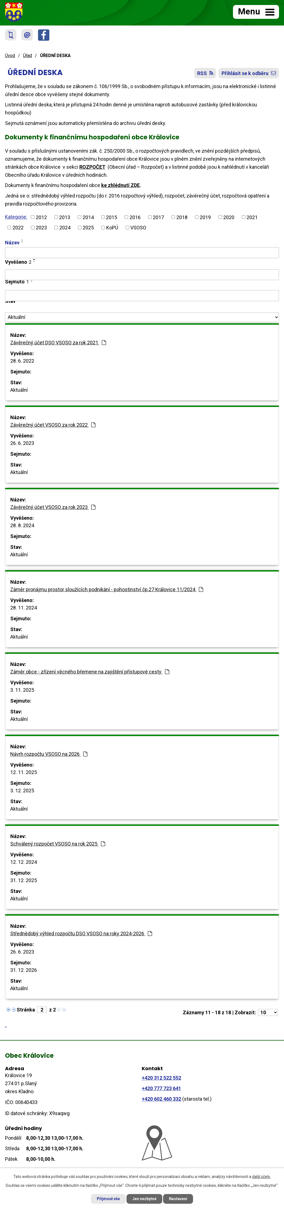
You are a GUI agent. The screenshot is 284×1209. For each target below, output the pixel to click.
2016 (135, 217)
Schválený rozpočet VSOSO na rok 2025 (57, 844)
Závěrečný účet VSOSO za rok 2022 (52, 425)
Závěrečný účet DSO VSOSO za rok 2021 (58, 342)
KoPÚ (112, 227)
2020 (228, 217)
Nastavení (178, 1199)
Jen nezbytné (144, 1199)
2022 (18, 227)
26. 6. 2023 (22, 443)
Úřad (27, 55)
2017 (158, 217)
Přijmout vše (108, 1199)
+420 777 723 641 (161, 1088)
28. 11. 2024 (23, 608)
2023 (41, 227)
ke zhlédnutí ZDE (120, 185)
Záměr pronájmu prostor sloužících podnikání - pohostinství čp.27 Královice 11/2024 (106, 589)
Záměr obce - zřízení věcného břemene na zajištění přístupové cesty (89, 672)
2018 (181, 217)
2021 (252, 217)
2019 (205, 217)
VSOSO (138, 227)
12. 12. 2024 (23, 862)
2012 (41, 217)
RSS (205, 73)
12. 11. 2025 (23, 772)
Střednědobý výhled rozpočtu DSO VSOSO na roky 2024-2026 (81, 933)
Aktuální (19, 390)
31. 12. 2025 (23, 880)
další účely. (261, 1176)
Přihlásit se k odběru (249, 73)
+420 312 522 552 (161, 1078)
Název (12, 242)
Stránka (26, 1010)
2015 (111, 217)
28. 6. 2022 (22, 361)
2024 (64, 227)
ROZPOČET (92, 167)
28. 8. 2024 (22, 525)
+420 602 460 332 (161, 1099)
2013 (64, 217)
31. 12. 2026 (23, 970)
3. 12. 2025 (22, 790)
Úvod (10, 55)
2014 (88, 217)
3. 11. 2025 (22, 690)
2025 (88, 227)
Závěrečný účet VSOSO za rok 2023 (52, 507)
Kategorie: (16, 217)
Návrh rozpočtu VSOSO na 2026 (48, 754)
